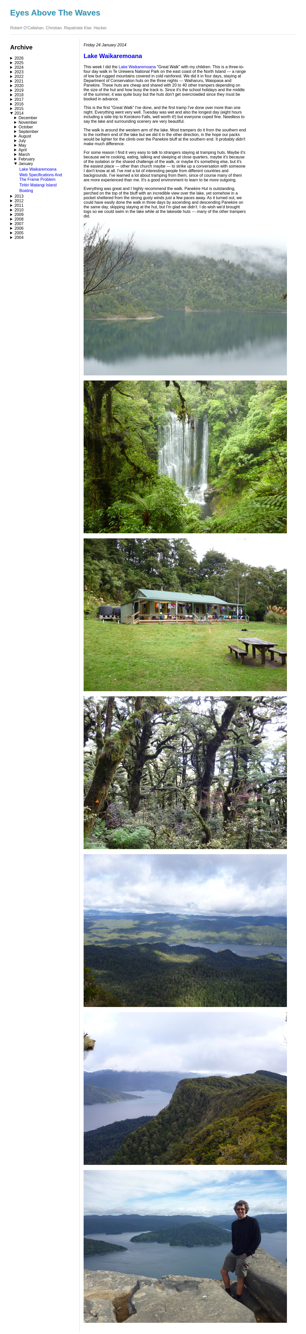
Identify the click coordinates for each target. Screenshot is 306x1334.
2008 (19, 219)
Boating (26, 190)
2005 (19, 233)
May (22, 145)
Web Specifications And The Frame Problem (40, 177)
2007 (19, 224)
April (23, 150)
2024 (19, 67)
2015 (19, 108)
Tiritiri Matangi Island (38, 185)
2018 (19, 95)
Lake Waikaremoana (37, 169)
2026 (19, 58)
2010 (19, 210)
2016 (19, 104)
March (24, 154)
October (26, 127)
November (28, 122)
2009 (19, 214)
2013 (19, 196)
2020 (19, 86)
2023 (19, 72)
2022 (19, 76)
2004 (19, 237)
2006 (19, 228)
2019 (19, 90)
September (28, 131)
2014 (19, 113)
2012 (19, 201)
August (25, 136)
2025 (19, 63)
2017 (19, 99)
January (26, 163)
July (22, 141)
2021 (19, 81)
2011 (19, 205)
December (28, 118)
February (27, 159)
